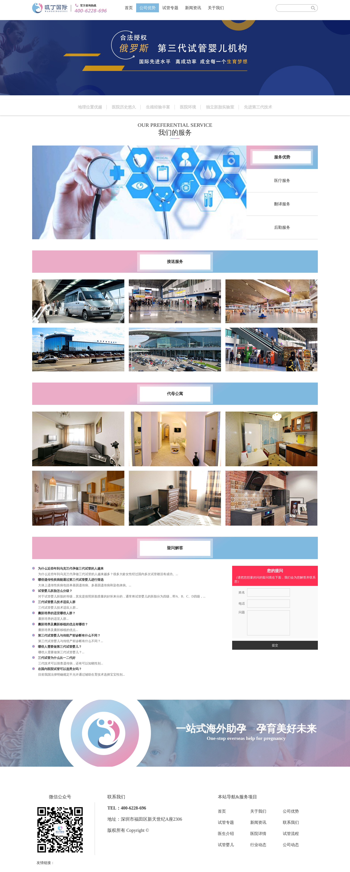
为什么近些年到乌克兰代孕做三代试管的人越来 (71, 568)
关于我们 (216, 8)
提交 (275, 645)
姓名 (242, 592)
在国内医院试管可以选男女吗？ (60, 669)
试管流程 (291, 833)
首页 (129, 8)
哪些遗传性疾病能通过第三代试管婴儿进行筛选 (71, 579)
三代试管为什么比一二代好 (56, 658)
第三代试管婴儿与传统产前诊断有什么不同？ (69, 635)
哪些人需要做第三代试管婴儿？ (60, 646)
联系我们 (291, 822)
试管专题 (170, 8)
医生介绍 (226, 833)
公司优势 (148, 8)
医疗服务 (282, 180)
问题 (242, 612)
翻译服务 (282, 204)
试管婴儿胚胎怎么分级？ (55, 591)
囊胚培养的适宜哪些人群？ (56, 613)
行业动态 (258, 845)
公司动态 (291, 845)
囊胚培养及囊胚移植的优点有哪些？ (63, 624)
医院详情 (258, 833)
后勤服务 (282, 227)
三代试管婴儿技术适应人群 (56, 602)
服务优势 (282, 157)
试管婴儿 (226, 845)
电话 (242, 603)
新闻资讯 (193, 8)
